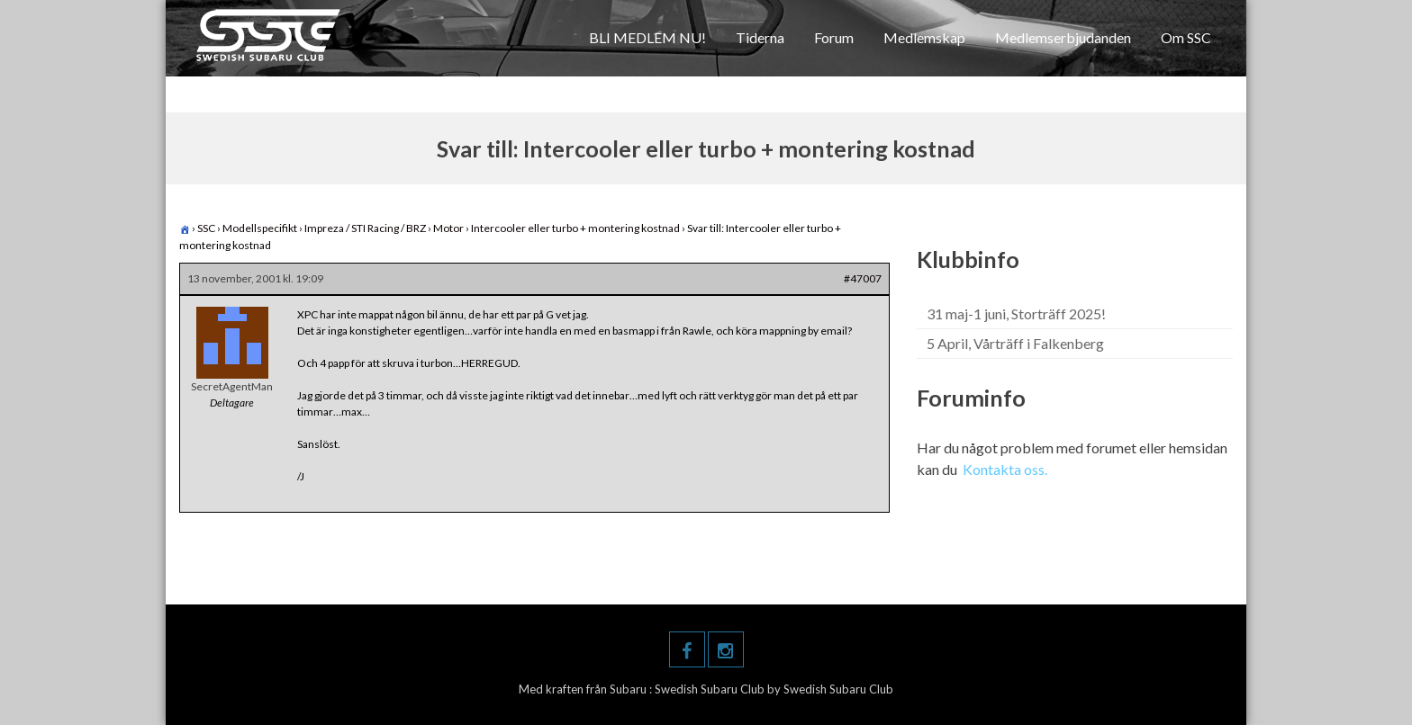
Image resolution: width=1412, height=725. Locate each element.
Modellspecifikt (259, 228)
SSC (206, 228)
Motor (448, 228)
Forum (834, 37)
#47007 (863, 278)
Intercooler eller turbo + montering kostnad (575, 228)
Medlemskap (924, 37)
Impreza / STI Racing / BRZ (365, 228)
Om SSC (1186, 37)
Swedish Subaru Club (711, 689)
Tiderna (760, 37)
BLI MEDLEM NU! (647, 37)
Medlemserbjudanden (1063, 37)
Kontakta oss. (1005, 469)
